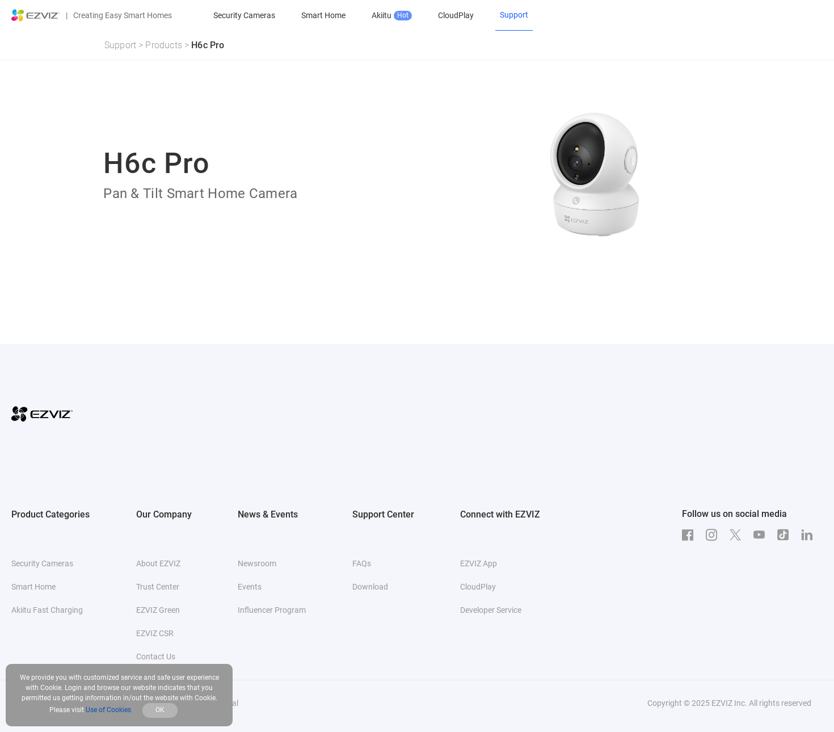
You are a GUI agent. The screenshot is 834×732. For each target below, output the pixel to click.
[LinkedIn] (809, 535)
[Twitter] (738, 535)
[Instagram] (714, 535)
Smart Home (323, 15)
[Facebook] (690, 535)
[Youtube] (761, 535)
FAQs (361, 563)
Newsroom (257, 563)
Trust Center (157, 586)
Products (163, 45)
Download (370, 586)
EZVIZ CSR (155, 633)
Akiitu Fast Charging (47, 610)
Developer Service (490, 610)
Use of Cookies (108, 710)
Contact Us (155, 656)
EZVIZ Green (158, 610)
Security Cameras (244, 15)
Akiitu (392, 15)
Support (120, 45)
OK (160, 710)
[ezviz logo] (35, 15)
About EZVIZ (158, 563)
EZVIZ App (478, 563)
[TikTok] (785, 535)
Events (250, 586)
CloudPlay (456, 15)
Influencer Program (272, 610)
